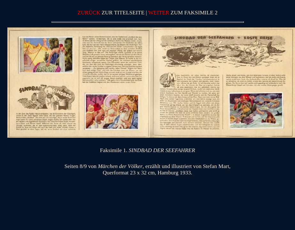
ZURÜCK (89, 13)
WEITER (159, 13)
